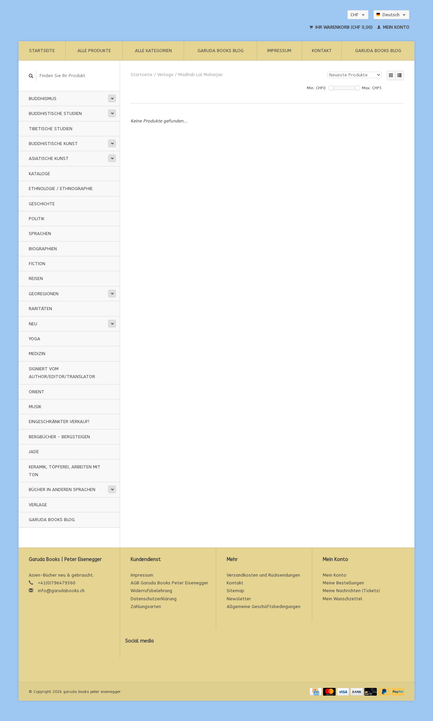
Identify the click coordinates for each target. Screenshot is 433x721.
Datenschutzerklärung (154, 598)
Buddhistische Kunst (53, 143)
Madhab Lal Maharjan (200, 74)
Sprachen (40, 233)
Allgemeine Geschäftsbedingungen (263, 606)
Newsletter (239, 598)
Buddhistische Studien (55, 113)
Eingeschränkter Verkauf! (59, 421)
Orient (36, 391)
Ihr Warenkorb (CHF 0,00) (342, 27)
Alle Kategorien (153, 50)
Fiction (37, 263)
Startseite (42, 50)
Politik (36, 218)
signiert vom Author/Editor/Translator (62, 372)
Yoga (34, 338)
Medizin (37, 353)
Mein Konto (393, 27)
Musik (35, 406)
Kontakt (322, 50)
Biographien (43, 248)
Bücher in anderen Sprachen (62, 489)
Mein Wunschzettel (342, 598)
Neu (33, 323)
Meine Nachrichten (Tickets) (351, 590)
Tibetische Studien (50, 128)
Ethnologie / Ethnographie (61, 188)
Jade (34, 451)
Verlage (38, 504)
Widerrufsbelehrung (151, 590)
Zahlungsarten (146, 606)
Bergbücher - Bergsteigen (59, 436)
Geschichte (42, 203)
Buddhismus (42, 98)
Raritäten (40, 308)
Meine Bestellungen (343, 582)
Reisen (36, 278)
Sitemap (235, 590)
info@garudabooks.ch (61, 590)
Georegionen (44, 293)
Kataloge (39, 173)
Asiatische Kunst (49, 158)
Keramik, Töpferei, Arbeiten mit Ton (64, 470)
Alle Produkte (94, 50)
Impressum (279, 50)
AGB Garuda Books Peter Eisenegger (169, 582)
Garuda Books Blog (221, 50)
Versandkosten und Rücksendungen (263, 575)
